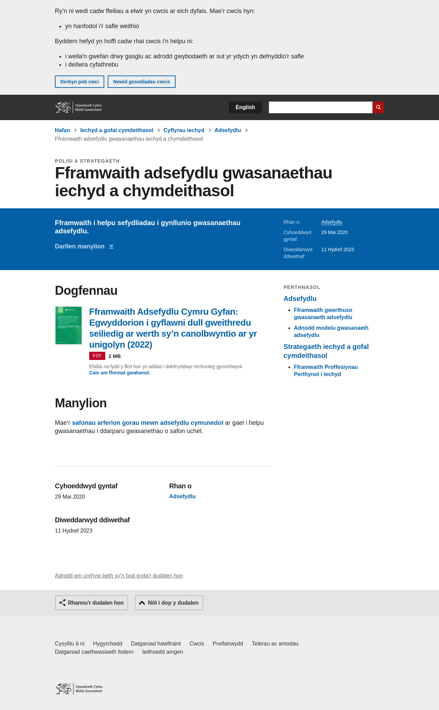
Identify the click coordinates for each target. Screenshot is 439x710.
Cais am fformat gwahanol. (119, 372)
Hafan (62, 130)
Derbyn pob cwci (79, 81)
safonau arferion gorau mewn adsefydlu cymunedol (147, 422)
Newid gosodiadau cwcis (141, 81)
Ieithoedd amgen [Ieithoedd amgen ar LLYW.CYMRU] (162, 652)
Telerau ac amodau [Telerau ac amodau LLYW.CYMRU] (275, 644)
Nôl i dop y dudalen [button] (173, 603)
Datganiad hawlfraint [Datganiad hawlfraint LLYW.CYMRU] (156, 644)
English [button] (245, 107)
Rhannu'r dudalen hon (95, 603)
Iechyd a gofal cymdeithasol (116, 130)
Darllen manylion (81, 246)
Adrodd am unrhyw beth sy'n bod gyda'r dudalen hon (119, 576)
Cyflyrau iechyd (184, 130)
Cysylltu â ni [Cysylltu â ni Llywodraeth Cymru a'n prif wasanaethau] (69, 644)
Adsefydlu (227, 130)
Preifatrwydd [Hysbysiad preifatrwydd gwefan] (228, 644)
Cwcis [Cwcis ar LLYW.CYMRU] (197, 644)
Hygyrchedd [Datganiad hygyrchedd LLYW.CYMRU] (107, 644)
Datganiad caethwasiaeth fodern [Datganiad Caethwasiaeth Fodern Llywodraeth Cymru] (94, 652)
